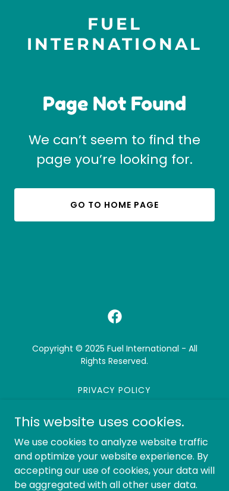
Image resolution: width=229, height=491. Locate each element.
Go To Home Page (114, 205)
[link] (114, 46)
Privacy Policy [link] (115, 390)
